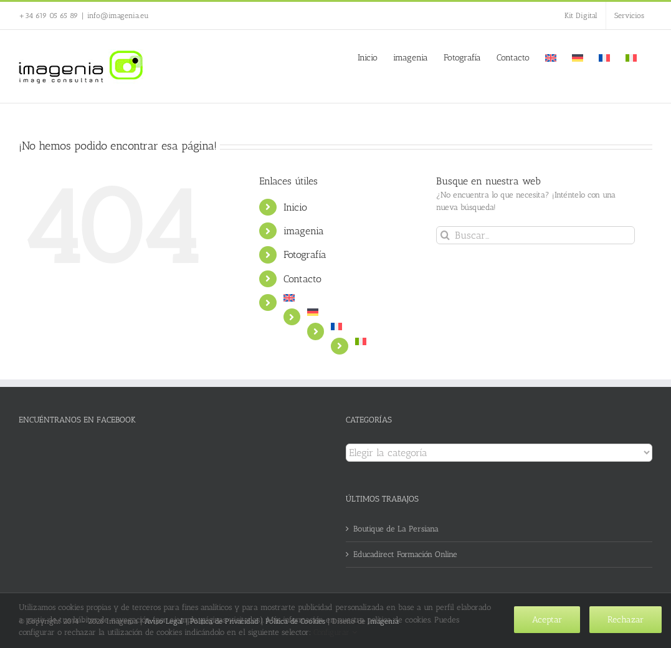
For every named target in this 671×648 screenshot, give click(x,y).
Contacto (302, 279)
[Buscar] (445, 235)
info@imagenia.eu (118, 15)
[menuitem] (550, 56)
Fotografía (304, 254)
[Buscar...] (535, 235)
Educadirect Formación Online (405, 554)
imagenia (303, 231)
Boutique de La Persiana (396, 528)
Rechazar (625, 619)
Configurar (335, 632)
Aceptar (547, 619)
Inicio (295, 207)
